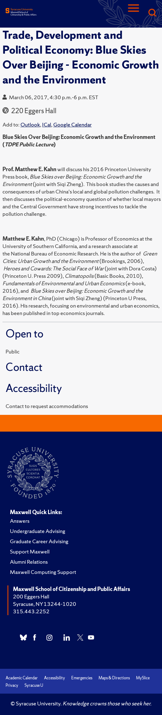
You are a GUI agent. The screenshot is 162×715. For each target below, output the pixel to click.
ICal (46, 124)
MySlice (143, 678)
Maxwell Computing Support (43, 571)
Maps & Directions (114, 678)
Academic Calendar (22, 678)
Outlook (30, 124)
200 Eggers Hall (31, 596)
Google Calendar (72, 124)
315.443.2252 (31, 611)
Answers (19, 520)
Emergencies (81, 678)
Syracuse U (33, 685)
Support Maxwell (30, 551)
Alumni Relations (29, 561)
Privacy (12, 685)
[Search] (152, 13)
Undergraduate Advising (37, 531)
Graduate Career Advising (39, 541)
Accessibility (54, 678)
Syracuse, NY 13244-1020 (44, 603)
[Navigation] (133, 13)
